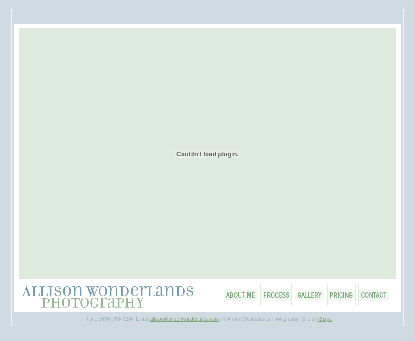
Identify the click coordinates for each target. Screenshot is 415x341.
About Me (240, 295)
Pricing (341, 295)
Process (276, 295)
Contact (374, 295)
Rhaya (325, 319)
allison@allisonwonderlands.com (184, 319)
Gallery (309, 295)
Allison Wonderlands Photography (108, 297)
